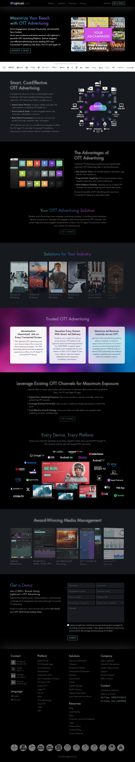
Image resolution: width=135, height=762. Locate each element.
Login (71, 722)
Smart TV (41, 703)
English (16, 696)
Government (74, 678)
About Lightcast (107, 660)
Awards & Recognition (110, 664)
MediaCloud (43, 660)
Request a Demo (20, 51)
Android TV (42, 686)
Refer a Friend (107, 678)
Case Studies (74, 712)
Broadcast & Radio (77, 668)
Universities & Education (79, 671)
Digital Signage (75, 686)
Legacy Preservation (77, 693)
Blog (71, 708)
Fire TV (41, 693)
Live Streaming (44, 668)
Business (72, 675)
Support (104, 671)
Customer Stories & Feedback (81, 719)
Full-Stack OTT (44, 682)
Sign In (107, 3)
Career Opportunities (110, 668)
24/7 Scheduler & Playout (48, 678)
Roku (40, 696)
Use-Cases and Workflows (80, 696)
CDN (40, 707)
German (16, 699)
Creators (72, 664)
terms (111, 628)
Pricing (83, 3)
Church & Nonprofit (77, 660)
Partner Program (108, 675)
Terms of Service (76, 733)
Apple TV (41, 689)
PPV (39, 711)
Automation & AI (45, 675)
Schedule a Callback (109, 690)
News (71, 715)
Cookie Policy (75, 730)
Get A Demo (118, 3)
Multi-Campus (75, 689)
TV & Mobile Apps (45, 664)
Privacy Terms (75, 726)
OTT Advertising (44, 700)
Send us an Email (108, 694)
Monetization (43, 671)
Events (72, 682)
